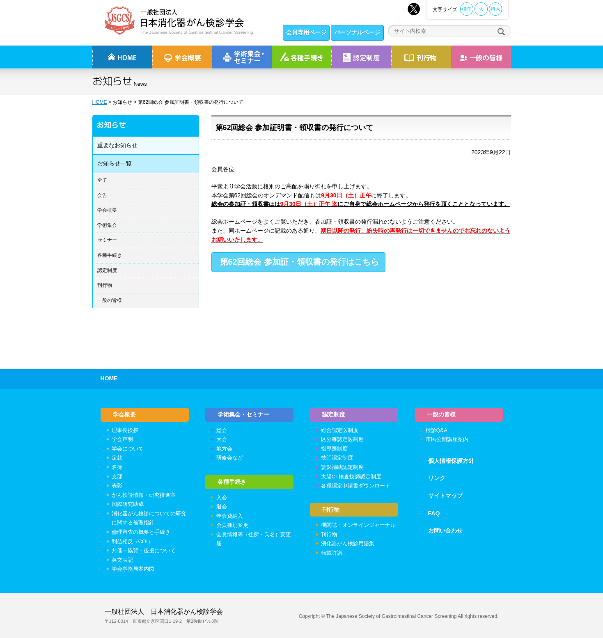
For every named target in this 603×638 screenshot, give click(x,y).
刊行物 (421, 57)
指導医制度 (334, 449)
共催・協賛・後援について (144, 550)
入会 (221, 497)
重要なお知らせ (117, 145)
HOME (99, 102)
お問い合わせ (445, 530)
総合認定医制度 (339, 430)
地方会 (224, 449)
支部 (117, 476)
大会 (221, 439)
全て (102, 180)
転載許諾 (331, 553)
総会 (221, 430)
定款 (117, 458)
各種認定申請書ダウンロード (355, 486)
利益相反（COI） (132, 541)
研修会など (229, 458)
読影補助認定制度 (342, 467)
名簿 (117, 467)
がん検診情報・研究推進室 (144, 495)
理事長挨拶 (125, 430)
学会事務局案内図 (133, 569)
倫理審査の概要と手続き (141, 532)
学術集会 (107, 225)
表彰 (117, 486)
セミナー (107, 240)
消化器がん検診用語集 (347, 543)
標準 (467, 9)
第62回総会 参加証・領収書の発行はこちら (299, 261)
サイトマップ (445, 495)
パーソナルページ (357, 32)
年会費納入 (229, 516)
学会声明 (122, 439)
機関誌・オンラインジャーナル (358, 525)
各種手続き (301, 57)
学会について (128, 449)
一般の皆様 (109, 300)
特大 (495, 9)
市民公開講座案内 (447, 439)
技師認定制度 (337, 458)
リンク (436, 478)
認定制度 (361, 57)
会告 (102, 195)
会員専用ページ (306, 32)
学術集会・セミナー (243, 414)
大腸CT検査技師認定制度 (351, 476)
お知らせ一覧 (114, 163)
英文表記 (122, 560)
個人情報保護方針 (451, 460)
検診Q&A (436, 430)
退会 (221, 506)
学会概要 (107, 210)
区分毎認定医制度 (342, 439)
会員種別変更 (232, 525)
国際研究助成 (128, 504)
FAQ (434, 513)
